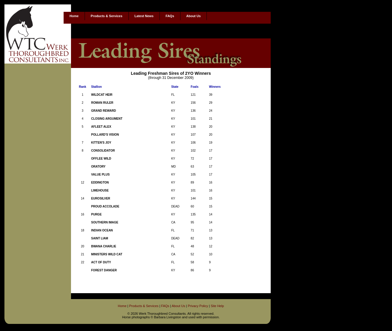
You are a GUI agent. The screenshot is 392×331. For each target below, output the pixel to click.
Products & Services (106, 16)
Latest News (144, 16)
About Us (193, 16)
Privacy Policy (198, 306)
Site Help (217, 306)
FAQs (170, 16)
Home (74, 16)
